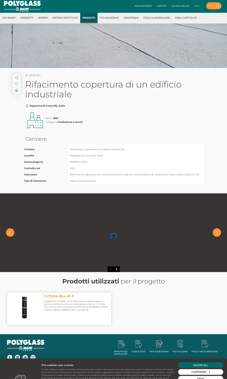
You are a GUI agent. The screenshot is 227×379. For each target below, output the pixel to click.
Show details (49, 372)
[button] (10, 232)
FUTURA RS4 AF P (59, 296)
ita (196, 6)
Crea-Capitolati (186, 17)
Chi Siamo (9, 17)
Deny (200, 360)
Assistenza (131, 17)
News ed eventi (143, 6)
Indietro (33, 75)
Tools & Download (156, 17)
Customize (201, 353)
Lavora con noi (180, 6)
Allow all (200, 346)
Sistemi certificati (65, 17)
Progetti (89, 17)
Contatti (162, 6)
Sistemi (43, 17)
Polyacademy (109, 17)
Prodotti (26, 17)
